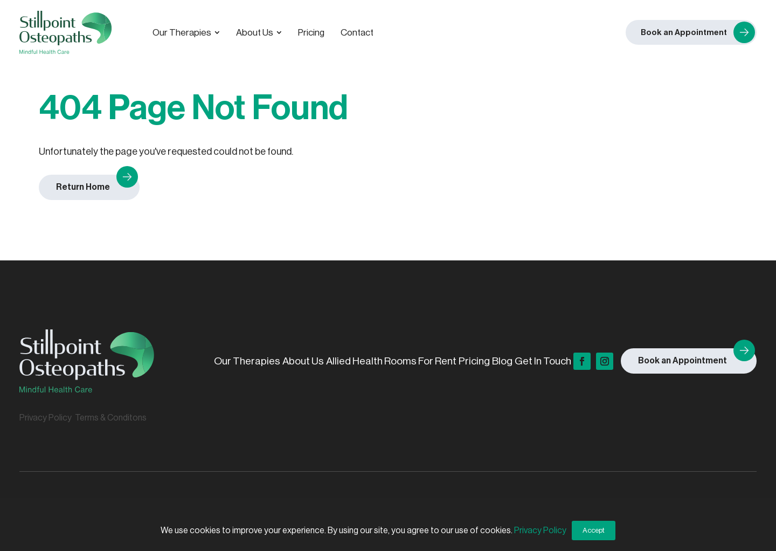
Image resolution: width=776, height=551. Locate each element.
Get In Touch (543, 361)
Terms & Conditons (111, 418)
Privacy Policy (45, 418)
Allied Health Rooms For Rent (391, 361)
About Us (303, 361)
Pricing (474, 361)
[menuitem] (186, 33)
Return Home (83, 187)
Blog (502, 361)
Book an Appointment (682, 360)
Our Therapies (247, 361)
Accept (594, 530)
